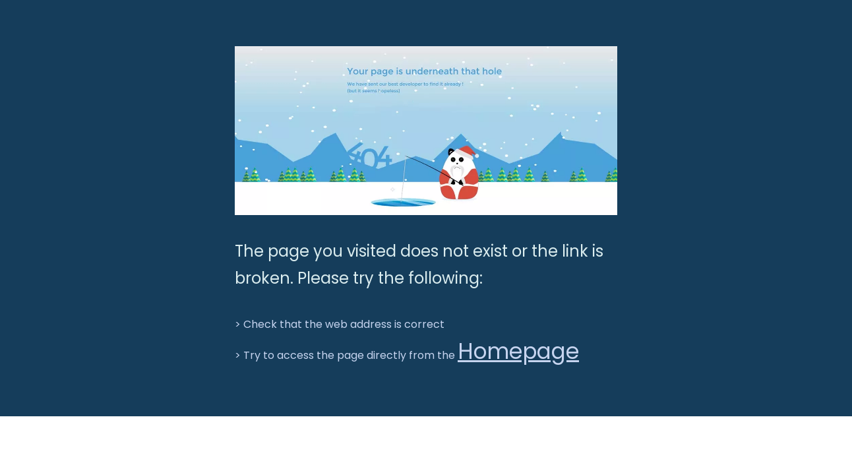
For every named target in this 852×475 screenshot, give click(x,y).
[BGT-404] (426, 130)
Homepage (518, 351)
